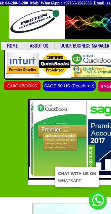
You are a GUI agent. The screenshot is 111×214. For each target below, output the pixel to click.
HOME (12, 45)
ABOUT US (39, 45)
